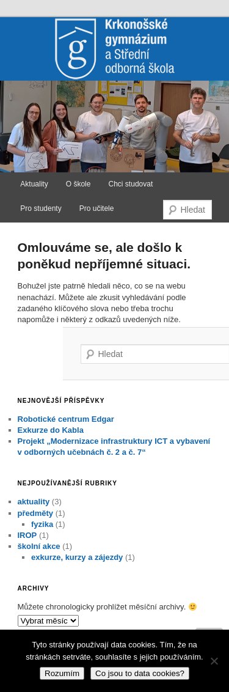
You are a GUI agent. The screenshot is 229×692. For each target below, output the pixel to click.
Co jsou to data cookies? (139, 673)
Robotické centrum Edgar (66, 419)
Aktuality (34, 184)
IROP (27, 535)
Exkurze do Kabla (51, 430)
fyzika (42, 524)
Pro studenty (40, 208)
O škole (78, 184)
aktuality (34, 501)
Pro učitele (96, 208)
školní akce (39, 546)
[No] (214, 661)
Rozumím (62, 673)
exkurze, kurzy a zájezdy (77, 557)
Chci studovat (131, 184)
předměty (36, 513)
